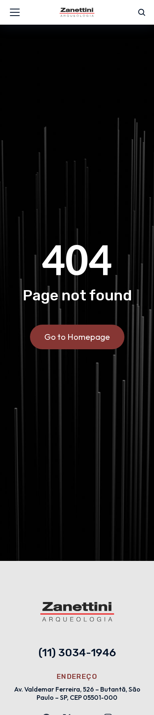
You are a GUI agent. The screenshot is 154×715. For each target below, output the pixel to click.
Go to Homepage (77, 337)
